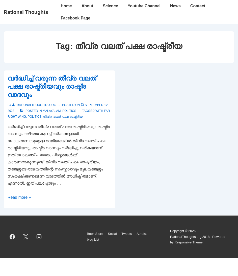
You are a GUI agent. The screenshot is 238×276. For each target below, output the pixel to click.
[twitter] (26, 237)
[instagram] (39, 237)
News (175, 6)
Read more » (19, 197)
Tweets (126, 234)
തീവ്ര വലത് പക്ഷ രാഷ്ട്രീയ (63, 116)
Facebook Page (75, 18)
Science (110, 6)
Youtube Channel (144, 6)
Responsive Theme (188, 242)
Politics (69, 111)
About (87, 6)
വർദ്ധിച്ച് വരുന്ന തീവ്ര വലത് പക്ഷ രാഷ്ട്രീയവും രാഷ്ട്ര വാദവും (52, 86)
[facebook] (12, 237)
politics (35, 116)
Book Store (95, 234)
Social (112, 234)
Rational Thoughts (26, 12)
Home (66, 6)
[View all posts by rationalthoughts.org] (34, 105)
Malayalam (52, 111)
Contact (197, 6)
